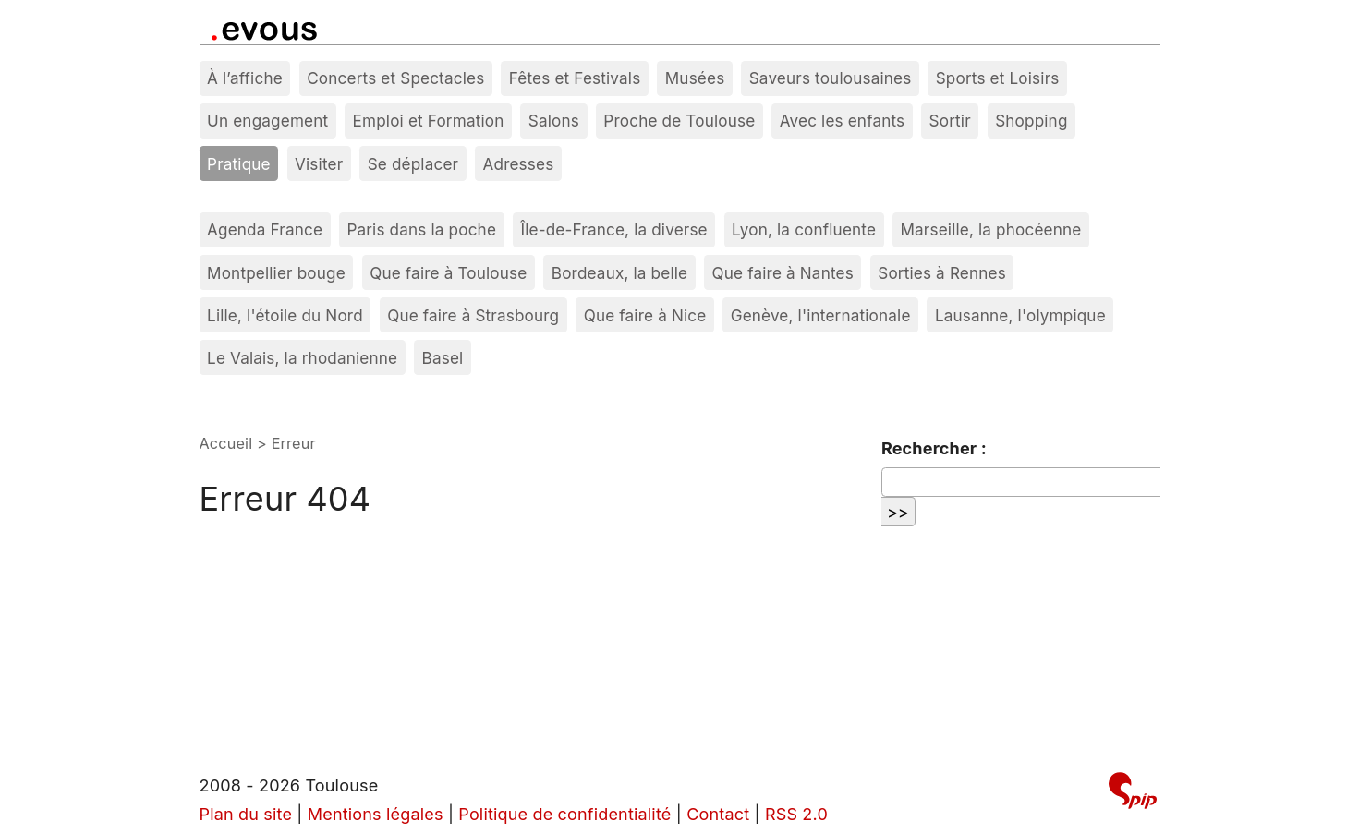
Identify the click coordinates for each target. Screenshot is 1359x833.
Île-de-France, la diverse (613, 229)
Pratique (239, 164)
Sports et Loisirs (998, 78)
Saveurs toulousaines (830, 78)
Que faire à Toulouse (448, 273)
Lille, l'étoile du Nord (285, 315)
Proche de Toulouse (679, 120)
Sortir (950, 120)
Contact (717, 814)
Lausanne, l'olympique (1020, 315)
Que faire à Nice (645, 315)
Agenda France (264, 229)
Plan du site (246, 814)
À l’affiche (245, 78)
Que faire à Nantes (783, 273)
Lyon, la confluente (804, 229)
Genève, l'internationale (821, 315)
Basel (443, 358)
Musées (695, 78)
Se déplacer (413, 164)
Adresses (518, 164)
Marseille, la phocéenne (990, 229)
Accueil (226, 443)
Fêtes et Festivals (575, 78)
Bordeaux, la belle (619, 273)
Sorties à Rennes (942, 273)
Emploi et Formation (428, 120)
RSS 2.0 (796, 814)
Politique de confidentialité (564, 814)
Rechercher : (934, 448)
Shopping (1031, 120)
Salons (553, 120)
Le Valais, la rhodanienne (302, 358)
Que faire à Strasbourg (473, 315)
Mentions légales (375, 814)
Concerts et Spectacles (395, 78)
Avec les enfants (842, 120)
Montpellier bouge (276, 273)
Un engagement (267, 120)
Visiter (319, 164)
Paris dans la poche (421, 229)
